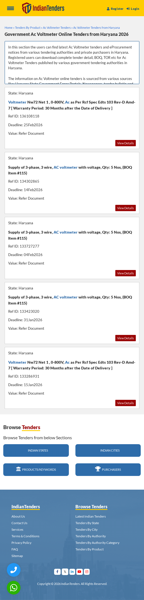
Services (17, 529)
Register (115, 8)
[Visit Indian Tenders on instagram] (87, 572)
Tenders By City (86, 529)
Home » (9, 27)
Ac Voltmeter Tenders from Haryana (96, 27)
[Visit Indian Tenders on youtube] (79, 572)
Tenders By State (87, 523)
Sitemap (17, 556)
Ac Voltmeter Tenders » (58, 27)
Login (133, 8)
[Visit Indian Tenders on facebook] (57, 572)
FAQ (14, 549)
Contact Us (19, 523)
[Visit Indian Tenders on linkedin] (72, 572)
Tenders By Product (89, 549)
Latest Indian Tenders (90, 516)
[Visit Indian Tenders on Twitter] (65, 572)
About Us (18, 516)
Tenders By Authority (90, 536)
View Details (125, 143)
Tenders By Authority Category (97, 543)
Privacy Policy (21, 543)
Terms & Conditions (25, 536)
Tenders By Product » (28, 27)
